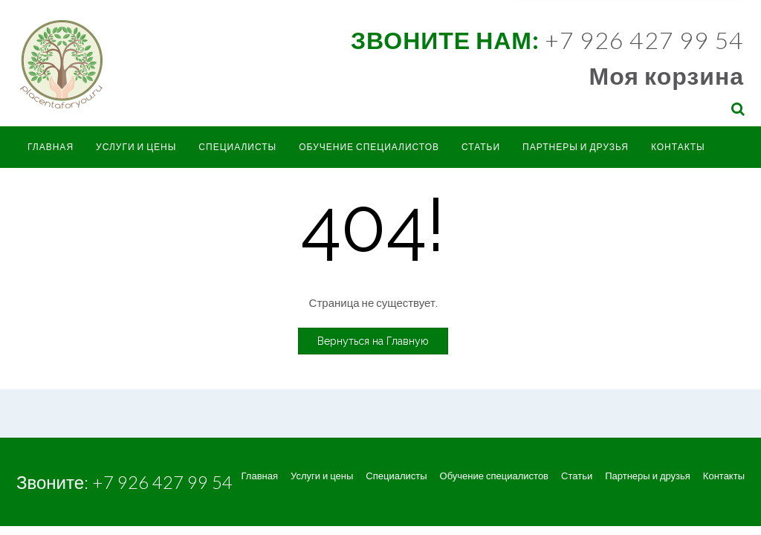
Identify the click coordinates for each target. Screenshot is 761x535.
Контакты (678, 146)
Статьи (481, 146)
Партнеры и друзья (575, 146)
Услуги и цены (136, 146)
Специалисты (237, 146)
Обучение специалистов (369, 146)
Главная (50, 146)
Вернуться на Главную (373, 341)
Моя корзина (666, 75)
